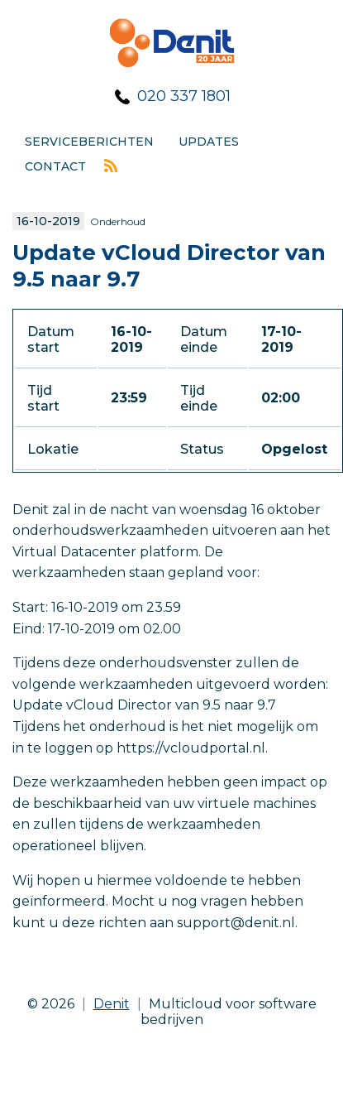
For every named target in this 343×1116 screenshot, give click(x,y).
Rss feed (110, 165)
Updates (209, 141)
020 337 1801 (184, 96)
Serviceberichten (89, 141)
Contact (55, 166)
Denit (111, 1004)
